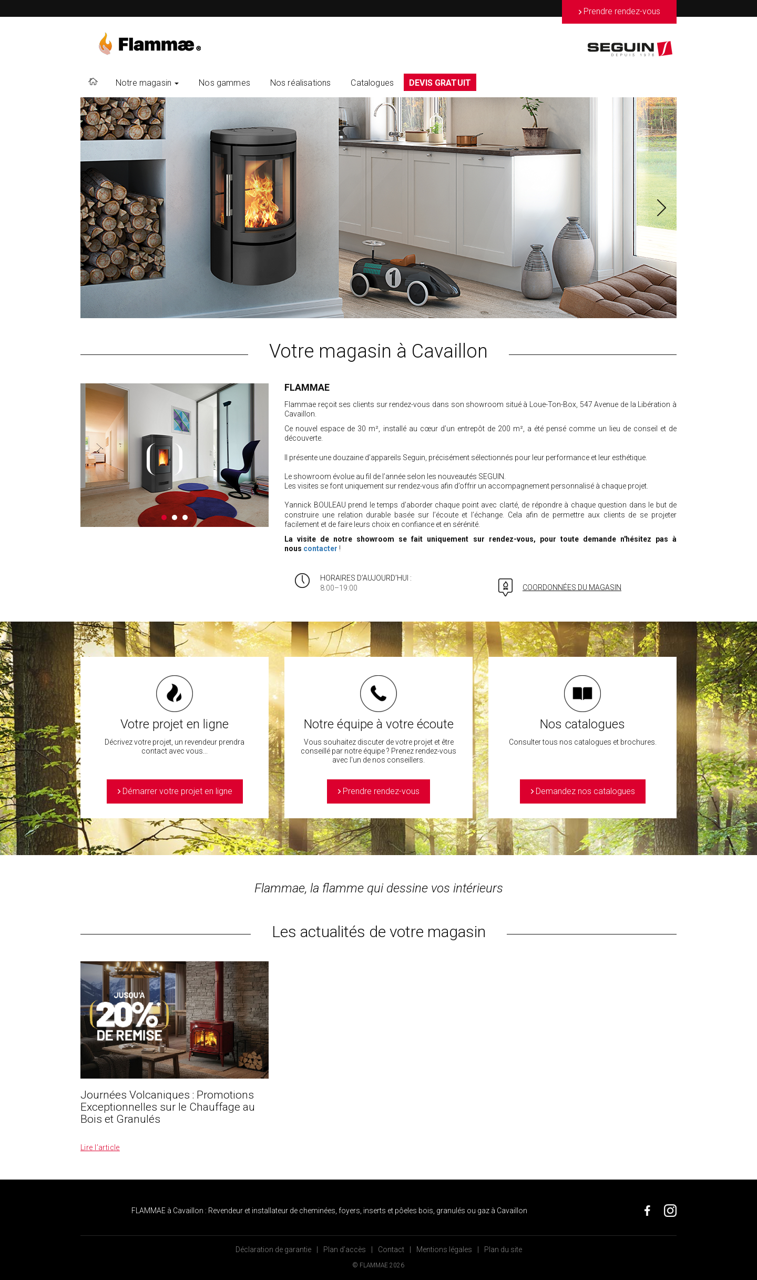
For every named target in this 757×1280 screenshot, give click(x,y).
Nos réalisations (300, 83)
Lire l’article (100, 1147)
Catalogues (372, 83)
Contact (391, 1249)
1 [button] (164, 517)
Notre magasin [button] (147, 83)
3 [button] (185, 517)
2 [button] (174, 517)
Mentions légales (444, 1249)
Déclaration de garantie (273, 1249)
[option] (378, 207)
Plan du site (503, 1249)
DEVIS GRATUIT (440, 83)
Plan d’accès (344, 1249)
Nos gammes (224, 83)
